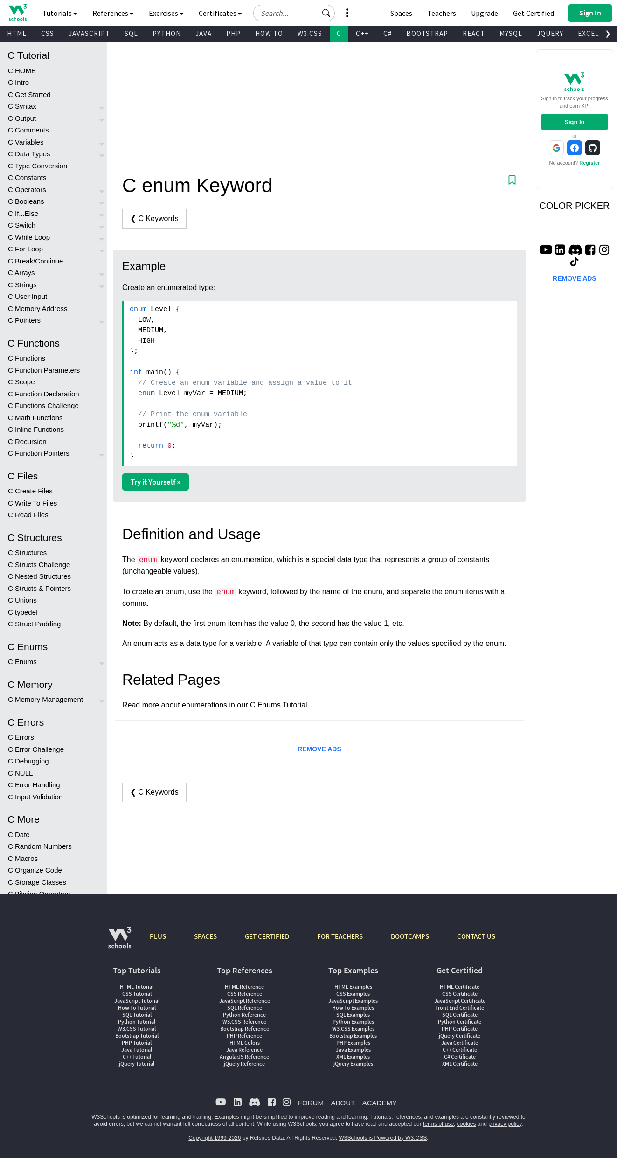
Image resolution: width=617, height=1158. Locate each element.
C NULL (20, 773)
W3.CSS (310, 33)
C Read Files (28, 515)
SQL (131, 33)
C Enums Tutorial (278, 705)
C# (387, 33)
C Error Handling (34, 785)
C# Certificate (460, 1056)
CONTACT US (476, 936)
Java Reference (244, 1049)
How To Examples (353, 1007)
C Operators (27, 190)
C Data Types (29, 154)
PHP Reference (244, 1035)
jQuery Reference (244, 1063)
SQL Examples (353, 1014)
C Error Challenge (36, 749)
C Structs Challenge (39, 565)
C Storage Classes (37, 882)
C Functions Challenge (43, 405)
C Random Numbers (40, 846)
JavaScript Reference (244, 1000)
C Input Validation (35, 797)
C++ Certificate (460, 1049)
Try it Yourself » (155, 482)
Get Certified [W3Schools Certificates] (533, 13)
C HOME (22, 71)
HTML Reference (244, 986)
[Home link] (17, 12)
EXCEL (588, 33)
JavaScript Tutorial (136, 1000)
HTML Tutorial (136, 986)
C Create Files (30, 491)
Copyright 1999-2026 (214, 1138)
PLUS (158, 936)
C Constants (27, 177)
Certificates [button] (220, 13)
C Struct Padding (34, 624)
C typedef (23, 612)
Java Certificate (459, 1042)
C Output (22, 118)
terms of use (438, 1124)
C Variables (25, 142)
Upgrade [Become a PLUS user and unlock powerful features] (484, 13)
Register (589, 163)
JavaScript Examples (353, 1000)
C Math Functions (35, 418)
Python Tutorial (136, 1021)
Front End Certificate (459, 1007)
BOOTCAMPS (410, 936)
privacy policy (504, 1124)
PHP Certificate (460, 1028)
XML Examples (353, 1056)
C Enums (22, 662)
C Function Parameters (44, 370)
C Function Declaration (43, 394)
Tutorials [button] (59, 13)
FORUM (311, 1103)
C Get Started (29, 94)
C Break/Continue (35, 261)
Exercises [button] (166, 13)
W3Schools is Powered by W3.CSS (383, 1138)
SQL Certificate (460, 1014)
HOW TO (269, 33)
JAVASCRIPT (89, 33)
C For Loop (25, 249)
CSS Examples (353, 993)
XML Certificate (460, 1063)
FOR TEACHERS (340, 936)
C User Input (27, 296)
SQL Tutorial (137, 1014)
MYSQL (510, 33)
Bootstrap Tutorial (137, 1035)
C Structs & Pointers (39, 588)
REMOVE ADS (319, 749)
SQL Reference (244, 1007)
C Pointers (24, 320)
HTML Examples (353, 986)
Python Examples (353, 1021)
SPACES (205, 936)
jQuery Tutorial (136, 1063)
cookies (466, 1124)
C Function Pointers (38, 453)
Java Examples (353, 1049)
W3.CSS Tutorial (137, 1028)
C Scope (21, 382)
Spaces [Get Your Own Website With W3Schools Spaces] (401, 13)
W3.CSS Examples (353, 1028)
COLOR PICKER (574, 206)
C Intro (18, 82)
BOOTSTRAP (427, 33)
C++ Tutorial (137, 1056)
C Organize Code (35, 870)
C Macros (23, 858)
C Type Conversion (37, 166)
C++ (362, 33)
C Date (19, 835)
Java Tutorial (136, 1049)
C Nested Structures (39, 576)
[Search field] (294, 13)
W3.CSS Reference (244, 1021)
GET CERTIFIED (267, 936)
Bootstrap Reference (244, 1028)
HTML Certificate (459, 986)
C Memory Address (38, 308)
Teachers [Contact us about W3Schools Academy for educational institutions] (441, 13)
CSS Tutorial (137, 993)
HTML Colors (244, 1042)
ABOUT (343, 1103)
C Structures (27, 552)
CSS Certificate (460, 993)
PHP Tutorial (137, 1042)
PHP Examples (353, 1042)
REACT (474, 33)
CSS (47, 33)
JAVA (203, 33)
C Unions (22, 600)
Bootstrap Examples (353, 1035)
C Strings (22, 285)
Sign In (574, 121)
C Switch (21, 225)
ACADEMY (379, 1103)
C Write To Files (32, 503)
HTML (17, 33)
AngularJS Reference (244, 1056)
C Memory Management (45, 699)
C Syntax (22, 106)
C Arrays (21, 273)
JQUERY (550, 33)
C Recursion (27, 441)
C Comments (28, 130)
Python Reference (244, 1014)
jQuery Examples (353, 1063)
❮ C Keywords (154, 218)
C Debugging (28, 761)
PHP (233, 33)
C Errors (21, 737)
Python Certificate (459, 1021)
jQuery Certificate (459, 1035)
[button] (326, 13)
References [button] (113, 13)
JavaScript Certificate (459, 1000)
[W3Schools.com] (119, 942)
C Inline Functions (36, 429)
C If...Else (23, 213)
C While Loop (29, 237)
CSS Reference (244, 993)
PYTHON (167, 33)
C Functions (26, 358)
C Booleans (26, 201)
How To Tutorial (137, 1007)
